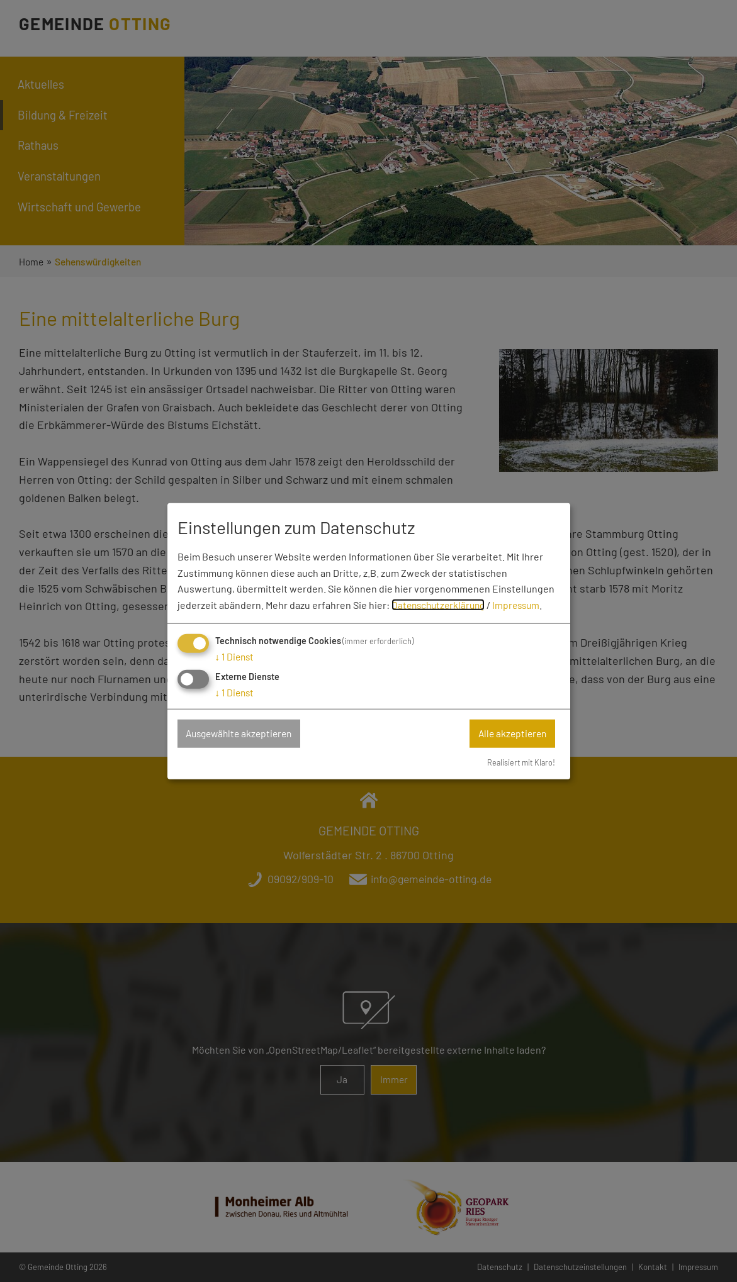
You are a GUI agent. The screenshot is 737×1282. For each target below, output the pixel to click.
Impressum (523, 604)
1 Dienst (236, 656)
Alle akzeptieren (510, 733)
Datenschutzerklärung (440, 604)
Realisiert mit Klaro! (519, 762)
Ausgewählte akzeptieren (243, 733)
